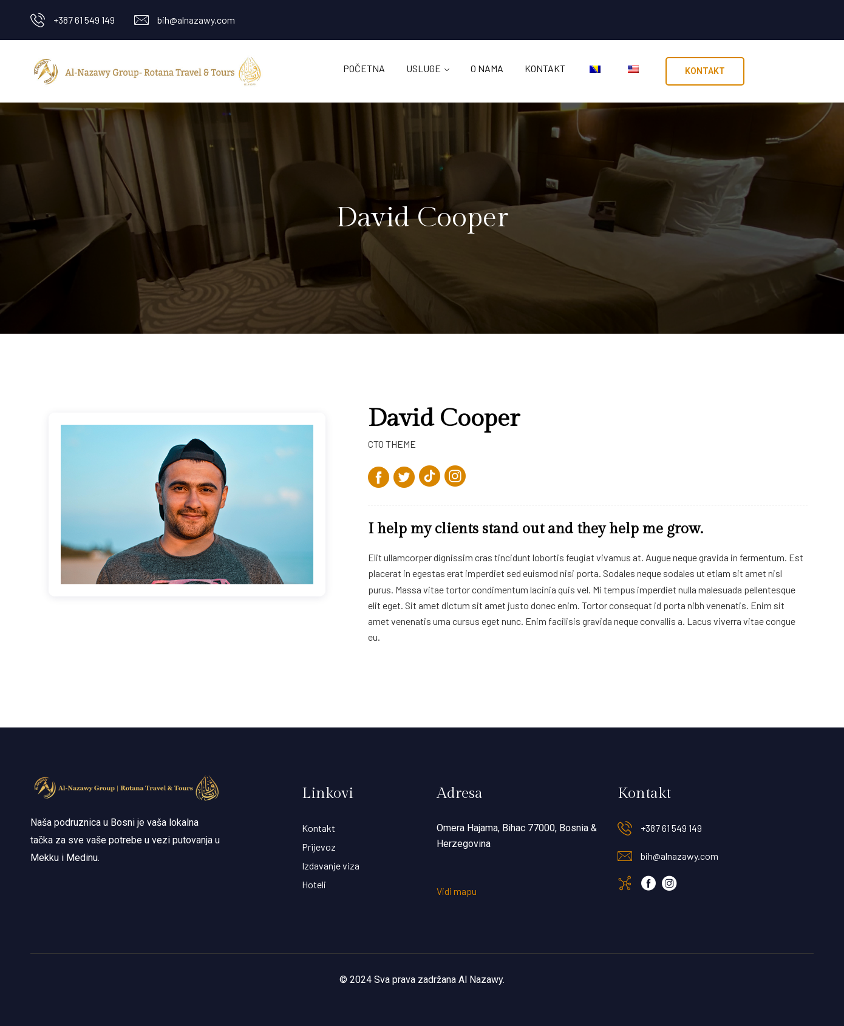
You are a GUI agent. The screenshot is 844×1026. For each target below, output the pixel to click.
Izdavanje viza (330, 865)
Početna (364, 68)
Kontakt (545, 68)
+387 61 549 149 (84, 19)
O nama (487, 68)
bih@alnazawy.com (196, 19)
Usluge (423, 68)
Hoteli (314, 884)
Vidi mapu (457, 891)
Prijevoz (319, 846)
